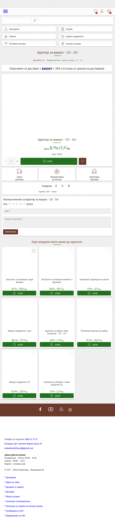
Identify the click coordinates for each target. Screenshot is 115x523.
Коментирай (10, 232)
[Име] (57, 211)
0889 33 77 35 (31, 439)
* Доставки (9, 492)
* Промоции (10, 477)
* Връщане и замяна (14, 487)
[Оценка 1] (9, 204)
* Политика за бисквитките (17, 501)
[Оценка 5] (24, 204)
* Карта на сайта (11, 482)
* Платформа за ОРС (14, 511)
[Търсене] (17, 20)
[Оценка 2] (13, 204)
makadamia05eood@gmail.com (18, 448)
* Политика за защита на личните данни (23, 506)
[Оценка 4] (21, 204)
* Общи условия (12, 496)
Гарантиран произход (94, 178)
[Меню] (5, 11)
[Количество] (11, 161)
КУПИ (18, 293)
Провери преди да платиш (57, 178)
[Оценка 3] (17, 204)
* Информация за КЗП (14, 515)
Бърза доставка (19, 178)
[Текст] (57, 222)
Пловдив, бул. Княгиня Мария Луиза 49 (23, 444)
